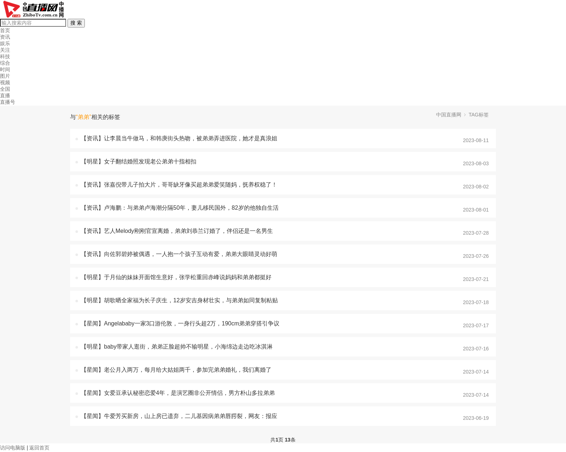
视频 (5, 82)
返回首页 (39, 448)
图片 (5, 76)
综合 (5, 63)
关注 (5, 50)
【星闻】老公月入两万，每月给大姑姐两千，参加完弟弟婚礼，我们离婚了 (176, 370)
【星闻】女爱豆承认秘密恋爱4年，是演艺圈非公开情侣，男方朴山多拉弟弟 (178, 393)
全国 (5, 89)
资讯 (5, 37)
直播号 (7, 102)
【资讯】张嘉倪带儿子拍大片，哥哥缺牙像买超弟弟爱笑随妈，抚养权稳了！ (179, 185)
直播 (5, 95)
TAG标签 (479, 115)
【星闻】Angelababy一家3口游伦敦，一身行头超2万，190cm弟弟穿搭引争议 (180, 323)
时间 (5, 69)
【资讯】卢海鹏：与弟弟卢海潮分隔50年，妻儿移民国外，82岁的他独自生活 (180, 208)
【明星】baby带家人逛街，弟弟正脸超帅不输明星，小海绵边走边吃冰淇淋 (177, 347)
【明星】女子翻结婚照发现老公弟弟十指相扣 (138, 161)
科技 (5, 56)
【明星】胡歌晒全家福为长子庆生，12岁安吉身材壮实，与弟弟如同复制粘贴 (179, 300)
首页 (5, 30)
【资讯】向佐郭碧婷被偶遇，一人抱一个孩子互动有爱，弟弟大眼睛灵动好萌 (179, 254)
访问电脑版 (12, 448)
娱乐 (5, 43)
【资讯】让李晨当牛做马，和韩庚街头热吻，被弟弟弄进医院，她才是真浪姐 (179, 138)
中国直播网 (448, 115)
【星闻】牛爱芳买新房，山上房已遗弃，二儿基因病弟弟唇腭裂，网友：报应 (179, 416)
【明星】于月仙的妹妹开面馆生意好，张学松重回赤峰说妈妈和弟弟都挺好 (176, 277)
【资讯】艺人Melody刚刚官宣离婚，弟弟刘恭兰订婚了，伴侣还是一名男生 (177, 231)
